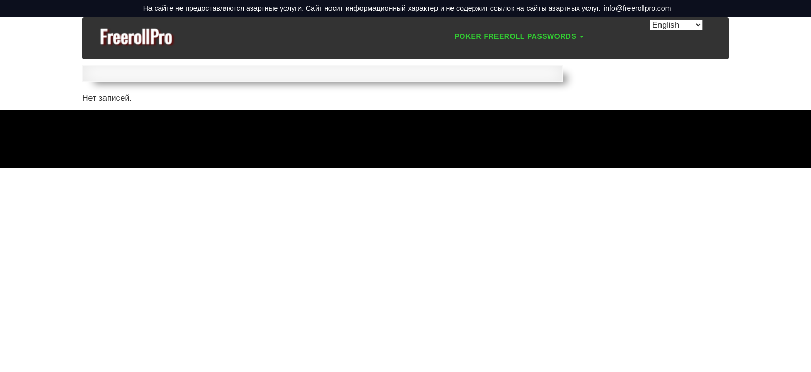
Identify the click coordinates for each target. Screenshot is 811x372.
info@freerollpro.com (637, 8)
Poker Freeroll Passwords (519, 36)
